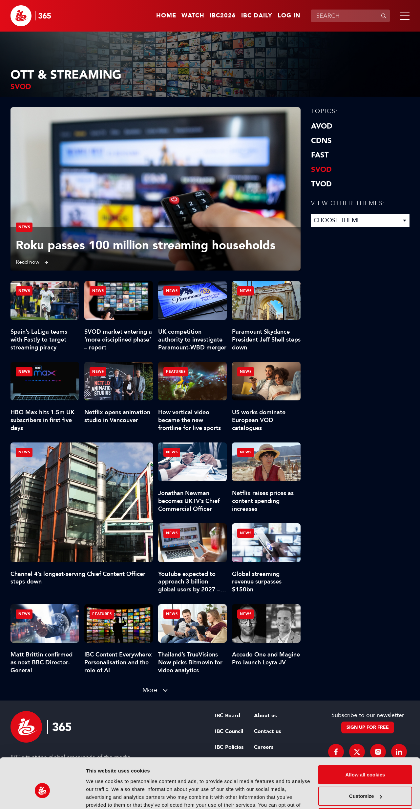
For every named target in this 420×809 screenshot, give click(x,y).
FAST (320, 155)
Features (175, 371)
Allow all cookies (365, 740)
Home (166, 15)
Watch (192, 15)
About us (265, 715)
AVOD (321, 126)
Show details (101, 796)
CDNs (321, 141)
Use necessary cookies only (365, 783)
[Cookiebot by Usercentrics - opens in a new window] (42, 796)
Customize (365, 761)
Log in (289, 15)
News (24, 227)
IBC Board (227, 715)
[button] (404, 16)
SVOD (321, 170)
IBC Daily (256, 15)
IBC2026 (223, 15)
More (150, 690)
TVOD (321, 184)
